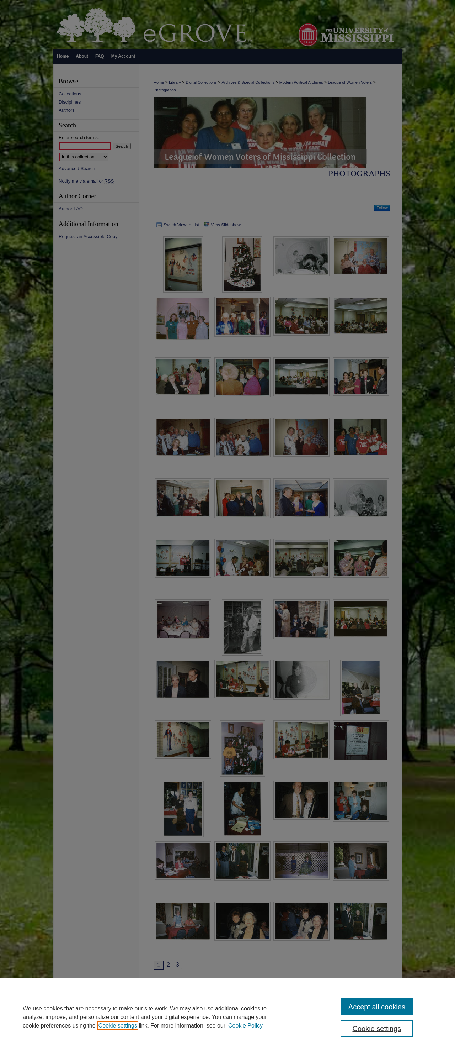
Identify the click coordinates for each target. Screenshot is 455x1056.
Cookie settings (117, 1026)
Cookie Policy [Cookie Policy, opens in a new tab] (245, 1026)
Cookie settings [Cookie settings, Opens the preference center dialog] (377, 1029)
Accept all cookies (376, 1007)
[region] (227, 1017)
